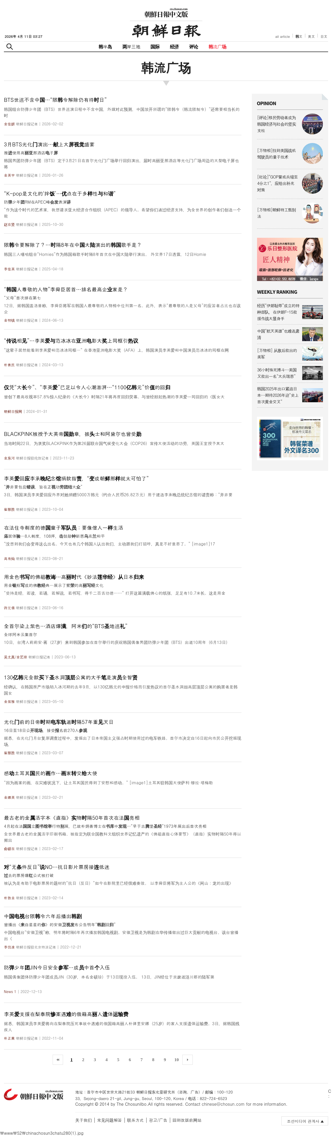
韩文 (299, 36)
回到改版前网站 (187, 1120)
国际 (154, 46)
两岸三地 (131, 46)
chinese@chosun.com (223, 1104)
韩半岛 (105, 46)
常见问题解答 (109, 1120)
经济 (174, 46)
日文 (323, 36)
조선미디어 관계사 (303, 1121)
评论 (193, 46)
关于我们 (83, 1120)
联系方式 (135, 1120)
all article (282, 36)
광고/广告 (158, 1120)
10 (176, 1059)
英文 (311, 36)
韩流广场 (217, 46)
